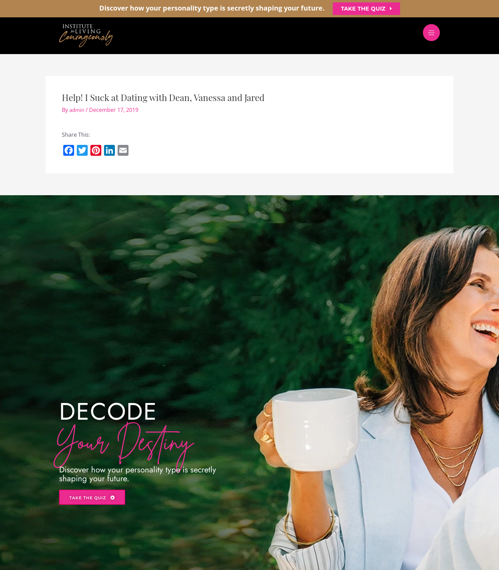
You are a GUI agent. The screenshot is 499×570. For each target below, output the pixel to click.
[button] (366, 8)
